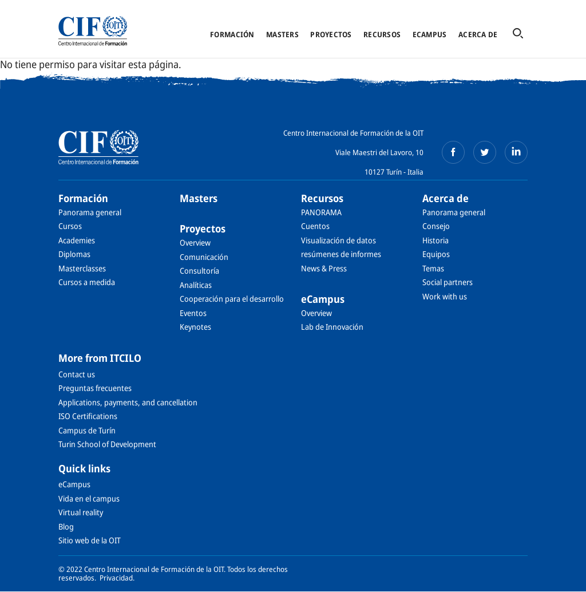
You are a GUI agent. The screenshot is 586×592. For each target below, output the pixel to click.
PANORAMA (321, 212)
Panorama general (89, 212)
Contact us (76, 374)
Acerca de (477, 34)
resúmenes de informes (341, 253)
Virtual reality (80, 512)
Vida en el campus (89, 498)
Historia (435, 240)
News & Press (324, 268)
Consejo (436, 225)
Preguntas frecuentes (95, 387)
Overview (195, 242)
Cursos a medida (86, 282)
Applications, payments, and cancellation (127, 402)
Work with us (444, 296)
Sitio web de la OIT (89, 540)
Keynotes (195, 326)
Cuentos (315, 225)
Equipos (436, 253)
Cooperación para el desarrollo (232, 298)
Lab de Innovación (332, 326)
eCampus (430, 34)
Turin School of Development (107, 444)
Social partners (447, 282)
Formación (232, 34)
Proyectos (330, 34)
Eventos (193, 312)
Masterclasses (82, 268)
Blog (66, 526)
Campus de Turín (87, 430)
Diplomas (74, 253)
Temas (433, 268)
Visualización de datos (338, 240)
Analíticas (196, 284)
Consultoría (199, 270)
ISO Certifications (87, 416)
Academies (76, 240)
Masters (282, 34)
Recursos (382, 34)
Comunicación (204, 256)
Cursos (70, 225)
